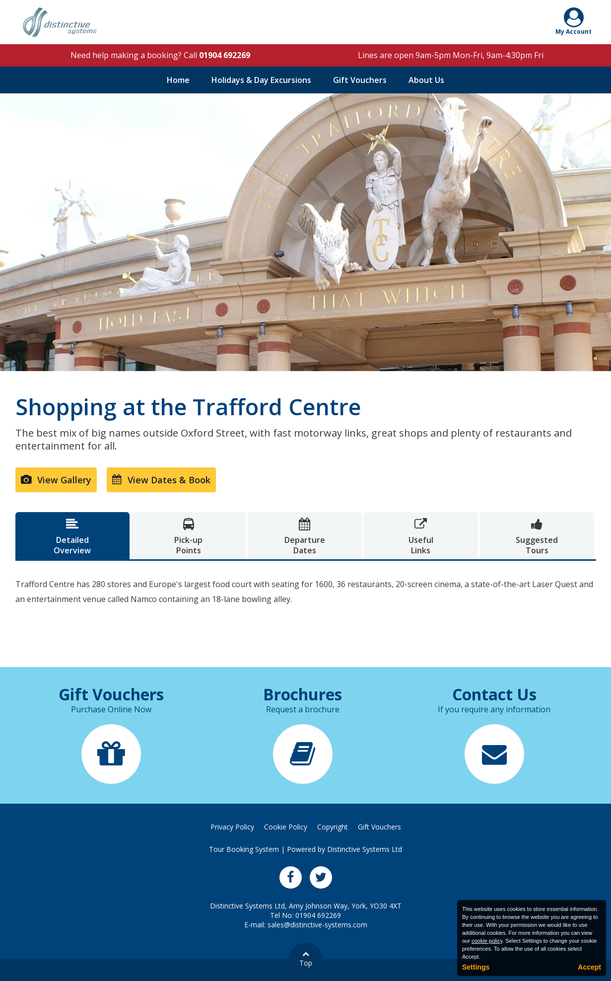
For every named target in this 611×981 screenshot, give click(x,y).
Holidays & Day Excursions (261, 80)
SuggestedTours (537, 537)
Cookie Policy (285, 826)
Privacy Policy (232, 826)
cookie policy (487, 941)
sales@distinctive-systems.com (317, 924)
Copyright (332, 826)
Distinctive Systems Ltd (364, 849)
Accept (589, 967)
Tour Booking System (244, 849)
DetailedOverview (72, 537)
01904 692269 (224, 55)
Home (178, 80)
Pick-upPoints (189, 537)
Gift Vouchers (360, 80)
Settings (475, 967)
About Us (426, 80)
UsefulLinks (421, 537)
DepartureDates (305, 537)
